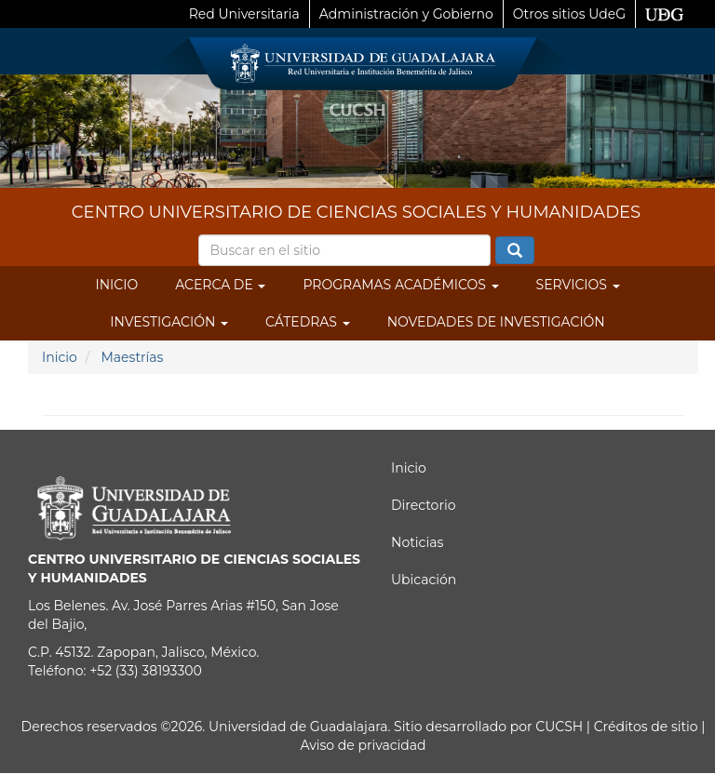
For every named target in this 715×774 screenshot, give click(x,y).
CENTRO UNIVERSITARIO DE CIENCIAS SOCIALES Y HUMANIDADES (356, 212)
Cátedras (307, 322)
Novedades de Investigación (496, 322)
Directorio (423, 505)
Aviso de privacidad (362, 745)
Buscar (514, 251)
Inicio (116, 284)
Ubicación (423, 579)
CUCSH (559, 726)
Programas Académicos (400, 284)
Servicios (578, 284)
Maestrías (132, 357)
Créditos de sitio (646, 726)
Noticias (417, 542)
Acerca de (220, 284)
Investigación (169, 322)
